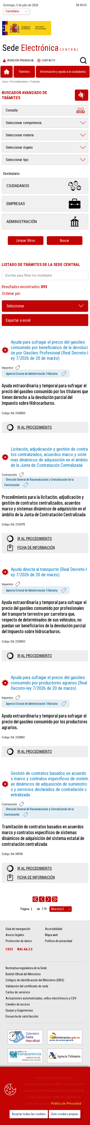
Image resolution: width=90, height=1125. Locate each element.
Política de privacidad (58, 941)
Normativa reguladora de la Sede (26, 968)
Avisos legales (15, 935)
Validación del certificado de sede (27, 986)
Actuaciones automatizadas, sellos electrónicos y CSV (41, 998)
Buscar (64, 240)
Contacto (46, 60)
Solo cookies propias (64, 1114)
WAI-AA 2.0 (24, 949)
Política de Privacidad (66, 1103)
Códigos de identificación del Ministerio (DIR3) (35, 980)
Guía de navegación (18, 929)
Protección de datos (19, 941)
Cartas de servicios (18, 992)
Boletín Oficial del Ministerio (23, 974)
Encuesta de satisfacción (22, 1016)
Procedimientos (19, 81)
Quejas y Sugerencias (19, 1010)
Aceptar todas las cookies (29, 1114)
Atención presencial (18, 60)
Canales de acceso (18, 1004)
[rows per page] (60, 909)
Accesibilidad (53, 929)
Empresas (45, 204)
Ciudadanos (45, 186)
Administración (45, 221)
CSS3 (9, 949)
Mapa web (51, 935)
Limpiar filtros (25, 240)
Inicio (5, 81)
